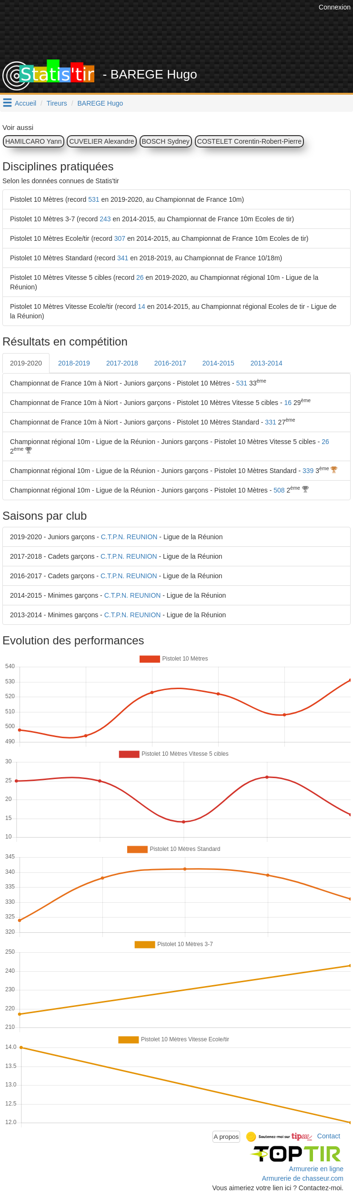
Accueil (25, 103)
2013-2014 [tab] (266, 363)
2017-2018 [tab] (122, 363)
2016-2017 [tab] (170, 363)
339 (308, 470)
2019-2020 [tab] (26, 363)
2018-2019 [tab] (74, 363)
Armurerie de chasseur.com (302, 1178)
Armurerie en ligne (316, 1169)
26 (140, 277)
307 (119, 238)
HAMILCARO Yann (33, 141)
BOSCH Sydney (166, 141)
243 (105, 219)
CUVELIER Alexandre (101, 141)
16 (288, 402)
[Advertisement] (177, 35)
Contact (328, 1136)
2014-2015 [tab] (218, 363)
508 (278, 490)
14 (141, 306)
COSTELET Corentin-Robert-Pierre (249, 141)
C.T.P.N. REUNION (129, 537)
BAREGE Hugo (100, 103)
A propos (226, 1136)
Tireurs (57, 103)
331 (270, 422)
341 (122, 258)
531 (93, 199)
